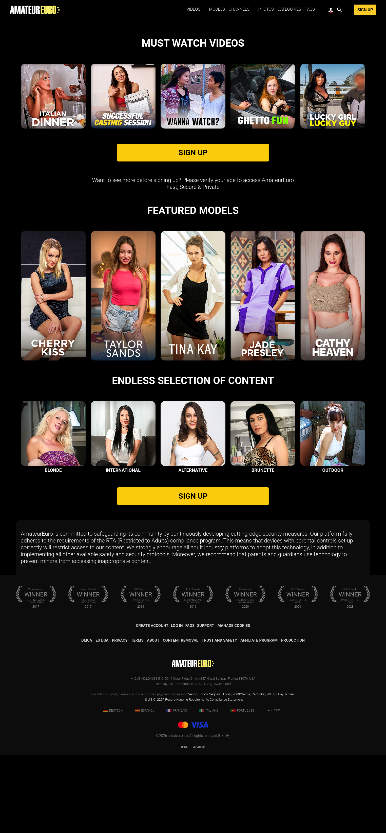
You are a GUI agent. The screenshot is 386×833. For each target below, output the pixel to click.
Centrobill (258, 772)
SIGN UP (192, 230)
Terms (137, 718)
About (153, 718)
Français (176, 788)
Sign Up (365, 9)
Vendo (192, 772)
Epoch (203, 772)
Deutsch (113, 788)
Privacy (120, 718)
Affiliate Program (259, 718)
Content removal (180, 718)
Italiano (208, 788)
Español (144, 788)
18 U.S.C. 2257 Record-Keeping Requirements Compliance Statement (193, 777)
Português (242, 788)
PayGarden (286, 772)
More (274, 788)
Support (205, 703)
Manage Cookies (234, 703)
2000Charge (241, 772)
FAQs (190, 703)
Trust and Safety (219, 718)
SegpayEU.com (220, 772)
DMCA (86, 718)
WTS (270, 772)
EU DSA (101, 718)
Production (293, 718)
